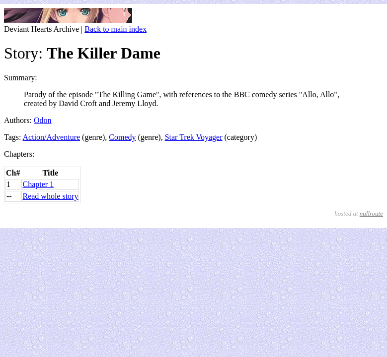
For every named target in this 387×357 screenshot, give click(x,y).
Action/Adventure (51, 137)
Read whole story (50, 196)
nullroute (371, 213)
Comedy (122, 137)
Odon (43, 120)
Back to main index (115, 29)
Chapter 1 (38, 184)
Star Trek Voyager (194, 137)
